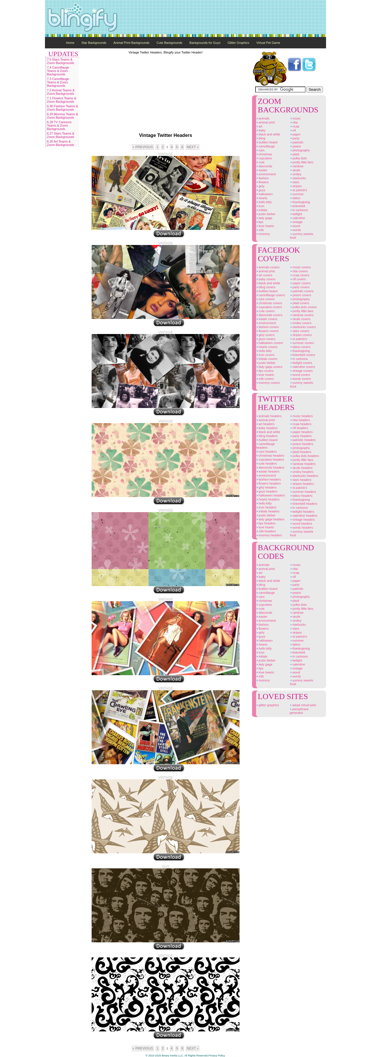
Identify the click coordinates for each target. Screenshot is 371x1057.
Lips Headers (265, 523)
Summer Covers (302, 343)
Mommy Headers (269, 535)
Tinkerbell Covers (302, 355)
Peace (295, 146)
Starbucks (298, 178)
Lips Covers (264, 370)
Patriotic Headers (303, 440)
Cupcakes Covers (269, 307)
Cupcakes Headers (270, 459)
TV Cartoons (299, 210)
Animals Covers (267, 267)
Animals (262, 118)
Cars (260, 150)
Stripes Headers (302, 483)
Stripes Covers (301, 335)
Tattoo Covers (300, 347)
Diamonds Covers (269, 315)
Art (259, 126)
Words (295, 230)
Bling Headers (266, 436)
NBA (294, 122)
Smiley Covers (301, 323)
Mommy (263, 234)
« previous (143, 147)
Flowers (262, 182)
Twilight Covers (301, 362)
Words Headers (301, 527)
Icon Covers (265, 355)
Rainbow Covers (302, 315)
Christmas (264, 154)
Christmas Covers (269, 303)
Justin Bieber (265, 214)
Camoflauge (265, 146)
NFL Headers (299, 428)
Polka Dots (298, 158)
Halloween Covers (269, 343)
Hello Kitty (264, 202)
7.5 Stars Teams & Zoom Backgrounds (60, 61)
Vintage (296, 222)
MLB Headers (266, 531)
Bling (260, 138)
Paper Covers (300, 283)
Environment (266, 174)
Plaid (294, 154)
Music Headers (301, 416)
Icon (260, 206)
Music (295, 118)
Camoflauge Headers (265, 445)
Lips (259, 222)
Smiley (295, 174)
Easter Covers (266, 319)
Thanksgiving (300, 202)
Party (295, 138)
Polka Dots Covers (303, 307)
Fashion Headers (268, 479)
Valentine (297, 218)
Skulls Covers (300, 319)
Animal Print (265, 122)
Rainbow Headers (303, 463)
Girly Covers (265, 335)
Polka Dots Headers (304, 456)
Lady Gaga (264, 218)
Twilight (296, 214)
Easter (261, 170)
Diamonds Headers (270, 467)
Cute (260, 162)
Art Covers (264, 275)
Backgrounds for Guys (204, 42)
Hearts (261, 198)
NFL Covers (298, 279)
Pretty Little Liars (301, 162)
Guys (260, 190)
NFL (293, 130)
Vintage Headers (302, 519)
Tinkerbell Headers (303, 503)
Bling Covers (265, 287)
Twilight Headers (302, 511)
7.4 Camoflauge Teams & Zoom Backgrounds (58, 71)
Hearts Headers (267, 499)
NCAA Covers (299, 275)
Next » (193, 147)
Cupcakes (264, 158)
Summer (297, 194)
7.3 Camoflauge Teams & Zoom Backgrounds (58, 82)
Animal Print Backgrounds (132, 42)
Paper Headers (301, 432)
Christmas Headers (270, 455)
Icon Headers (266, 507)
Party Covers (300, 287)
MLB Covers (265, 378)
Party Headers (301, 436)
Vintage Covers (301, 370)
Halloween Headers (270, 495)
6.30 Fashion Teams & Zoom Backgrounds (62, 107)
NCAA (294, 126)
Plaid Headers (300, 452)
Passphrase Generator (299, 710)
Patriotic (297, 142)
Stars (294, 182)
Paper (295, 134)
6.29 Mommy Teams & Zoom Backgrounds (62, 115)
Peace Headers (301, 444)
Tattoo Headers (301, 495)
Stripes (296, 186)
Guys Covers (265, 339)
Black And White (268, 134)
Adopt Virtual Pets (303, 705)
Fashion (262, 178)
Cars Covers (265, 299)
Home (70, 42)
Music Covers (300, 267)
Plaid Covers (299, 303)
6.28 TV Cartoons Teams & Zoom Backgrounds (59, 125)
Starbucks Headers (304, 475)
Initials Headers (267, 511)
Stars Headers (301, 479)
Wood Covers (300, 374)
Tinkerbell (297, 206)
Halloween (264, 194)
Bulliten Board (266, 142)
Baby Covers (265, 279)
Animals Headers (269, 416)
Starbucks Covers (303, 327)
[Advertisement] (222, 17)
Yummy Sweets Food (301, 235)
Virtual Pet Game (268, 42)
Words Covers (300, 378)
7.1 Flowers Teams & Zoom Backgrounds (61, 99)
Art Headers (265, 424)
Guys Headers (266, 491)
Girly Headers (266, 487)
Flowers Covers (267, 331)
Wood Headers (301, 523)
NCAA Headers (301, 424)
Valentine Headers (303, 515)
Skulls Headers (301, 467)
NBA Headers (300, 420)
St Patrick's (298, 190)
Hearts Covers (266, 347)
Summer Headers (303, 491)
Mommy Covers (268, 382)
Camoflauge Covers (270, 295)
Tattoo (295, 198)
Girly (260, 186)
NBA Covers (299, 271)
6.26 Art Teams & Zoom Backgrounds (60, 143)
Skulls (295, 170)
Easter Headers (267, 471)
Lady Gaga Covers (269, 366)
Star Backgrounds (93, 42)
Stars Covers (299, 331)
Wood (295, 226)
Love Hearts (265, 226)
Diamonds (264, 166)
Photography (300, 150)
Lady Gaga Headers (270, 519)
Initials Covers (266, 358)
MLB (260, 230)
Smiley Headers (302, 471)
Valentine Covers (302, 366)
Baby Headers (267, 428)
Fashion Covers (267, 327)
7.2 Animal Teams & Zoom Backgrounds (61, 91)
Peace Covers (300, 295)
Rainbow (297, 166)
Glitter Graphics (238, 42)
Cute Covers (265, 311)
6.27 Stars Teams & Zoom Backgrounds (60, 135)
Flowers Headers (268, 483)
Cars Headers (266, 451)
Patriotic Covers (302, 291)
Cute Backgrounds (169, 42)
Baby (260, 130)
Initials (261, 210)
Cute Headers (266, 463)
